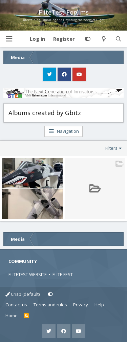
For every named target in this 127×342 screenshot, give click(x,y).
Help (99, 305)
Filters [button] (111, 148)
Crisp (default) (22, 294)
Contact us (16, 305)
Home (11, 315)
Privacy (80, 305)
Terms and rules (50, 305)
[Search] (118, 39)
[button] (8, 39)
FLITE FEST (62, 274)
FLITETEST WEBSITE (27, 274)
